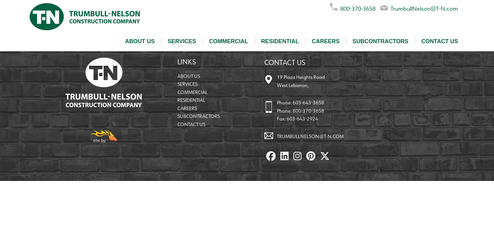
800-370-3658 (353, 7)
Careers (326, 41)
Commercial (228, 41)
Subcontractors (381, 41)
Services (182, 41)
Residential (280, 41)
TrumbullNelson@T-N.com (419, 7)
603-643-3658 (308, 103)
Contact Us (439, 41)
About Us (140, 41)
